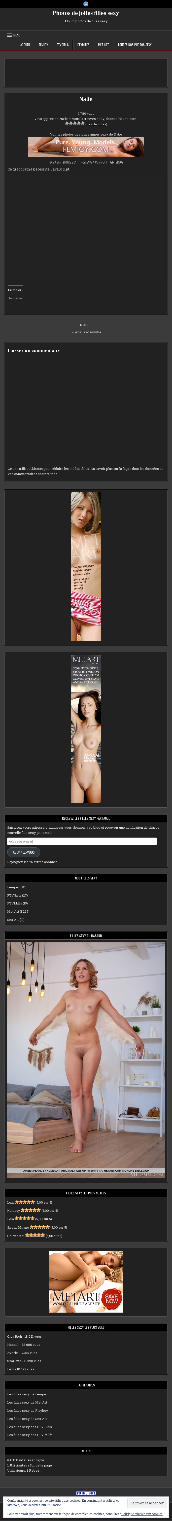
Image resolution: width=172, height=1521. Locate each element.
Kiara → (86, 325)
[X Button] (86, 4)
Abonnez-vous (24, 852)
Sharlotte (14, 1361)
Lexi (10, 1202)
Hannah (13, 1345)
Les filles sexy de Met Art (27, 1403)
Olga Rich (14, 1337)
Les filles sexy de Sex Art (27, 1419)
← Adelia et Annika (86, 332)
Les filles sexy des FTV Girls (29, 1427)
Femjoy (43, 45)
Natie (86, 99)
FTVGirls (63, 45)
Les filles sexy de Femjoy (27, 1394)
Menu (16, 35)
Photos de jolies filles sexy (86, 13)
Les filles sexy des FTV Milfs (30, 1435)
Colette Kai (15, 1236)
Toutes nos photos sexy (135, 45)
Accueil (25, 45)
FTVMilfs (83, 45)
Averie (12, 1353)
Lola (10, 1219)
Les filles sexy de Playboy (27, 1411)
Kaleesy (13, 1211)
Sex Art (13, 920)
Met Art (103, 45)
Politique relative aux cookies (142, 1514)
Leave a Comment (96, 162)
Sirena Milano (18, 1228)
